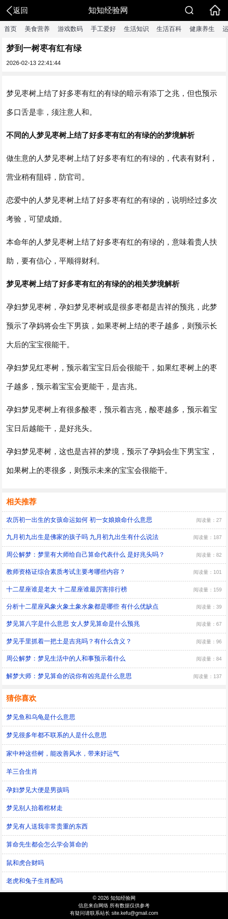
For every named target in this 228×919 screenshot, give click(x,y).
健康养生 (202, 28)
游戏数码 (70, 28)
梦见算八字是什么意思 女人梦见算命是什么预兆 (73, 623)
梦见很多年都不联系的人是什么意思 (56, 734)
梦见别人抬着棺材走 (34, 807)
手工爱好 (103, 28)
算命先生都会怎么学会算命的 (47, 844)
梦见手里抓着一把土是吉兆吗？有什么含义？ (69, 641)
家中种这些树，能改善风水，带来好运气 (62, 753)
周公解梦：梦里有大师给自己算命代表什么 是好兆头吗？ (85, 554)
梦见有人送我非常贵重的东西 (47, 826)
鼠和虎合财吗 (25, 862)
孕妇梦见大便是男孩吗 (37, 789)
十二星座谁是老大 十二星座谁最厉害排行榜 (66, 589)
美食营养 (37, 28)
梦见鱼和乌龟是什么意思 (40, 716)
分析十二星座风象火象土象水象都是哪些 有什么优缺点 (82, 606)
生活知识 (136, 28)
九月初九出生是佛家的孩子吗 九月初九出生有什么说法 (82, 536)
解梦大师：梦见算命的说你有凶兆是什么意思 (69, 675)
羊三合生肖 (22, 771)
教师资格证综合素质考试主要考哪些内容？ (66, 571)
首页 (10, 28)
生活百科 (169, 28)
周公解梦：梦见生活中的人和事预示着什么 (66, 658)
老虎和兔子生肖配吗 (34, 880)
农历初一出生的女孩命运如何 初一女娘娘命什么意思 (79, 519)
